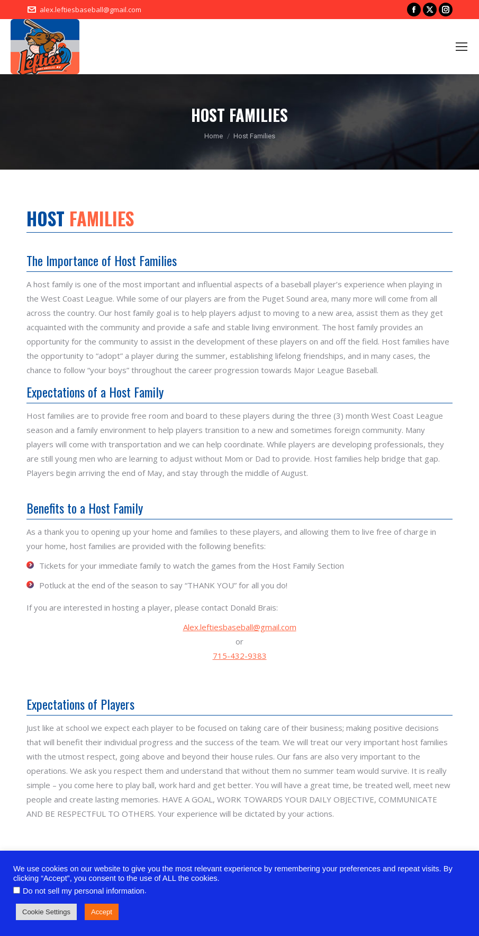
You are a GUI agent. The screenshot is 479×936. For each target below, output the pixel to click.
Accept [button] (101, 912)
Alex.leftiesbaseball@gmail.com (239, 627)
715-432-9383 (240, 655)
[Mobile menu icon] (461, 47)
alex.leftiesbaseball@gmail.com (90, 9)
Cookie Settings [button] (46, 912)
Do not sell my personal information (83, 891)
